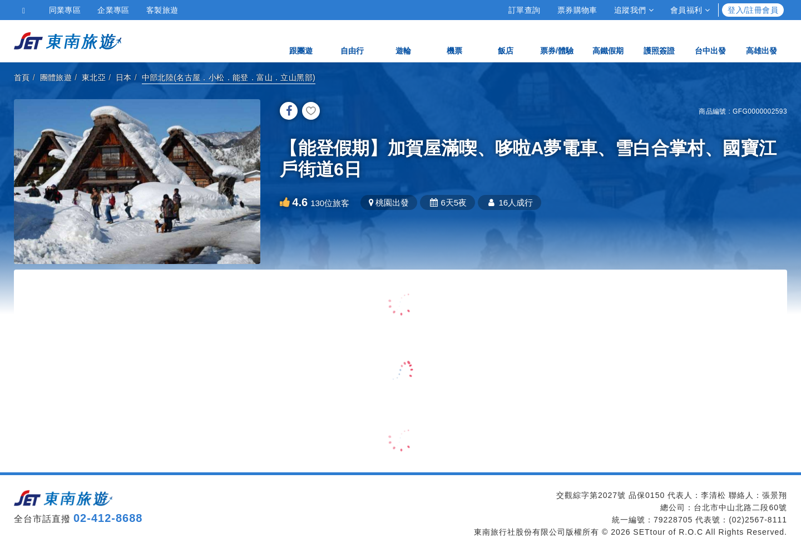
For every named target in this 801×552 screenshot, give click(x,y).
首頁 (22, 77)
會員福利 (690, 10)
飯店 (506, 40)
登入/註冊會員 (753, 10)
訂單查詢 (524, 10)
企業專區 (113, 10)
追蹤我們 (634, 10)
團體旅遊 (56, 77)
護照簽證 (659, 40)
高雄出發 (761, 40)
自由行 (352, 40)
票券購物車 (577, 10)
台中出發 (710, 40)
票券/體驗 (556, 40)
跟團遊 (301, 40)
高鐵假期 (608, 40)
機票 (454, 40)
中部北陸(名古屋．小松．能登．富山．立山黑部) (229, 77)
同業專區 (65, 10)
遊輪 (403, 40)
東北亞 (94, 77)
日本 (124, 77)
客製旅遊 (162, 10)
